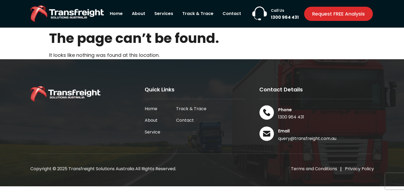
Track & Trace (197, 13)
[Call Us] (259, 13)
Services (163, 13)
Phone (285, 110)
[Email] (266, 133)
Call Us (277, 10)
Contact (232, 13)
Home (116, 13)
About (138, 13)
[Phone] (266, 112)
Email (284, 131)
